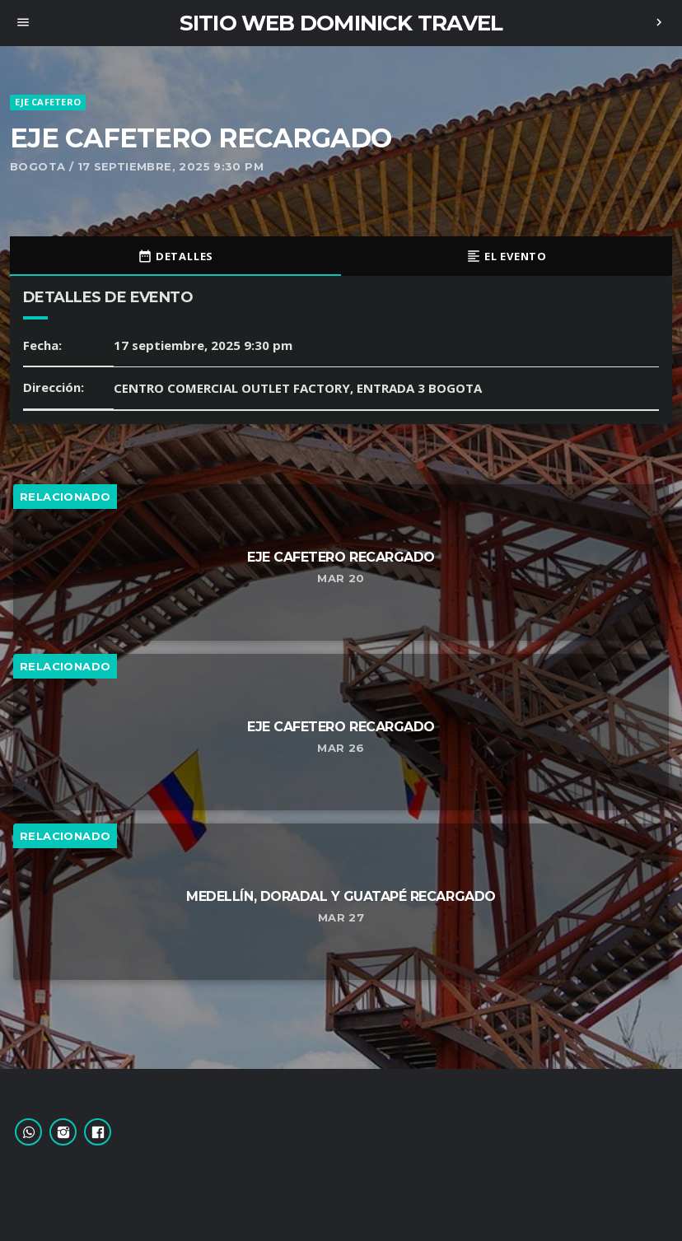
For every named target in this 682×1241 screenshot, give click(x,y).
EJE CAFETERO (48, 102)
